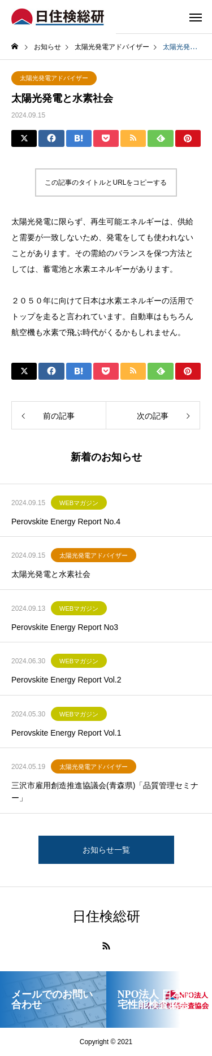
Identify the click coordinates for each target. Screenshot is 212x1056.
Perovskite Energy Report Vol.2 (66, 679)
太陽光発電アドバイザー (54, 78)
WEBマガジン (78, 502)
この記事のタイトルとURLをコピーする (106, 182)
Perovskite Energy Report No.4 (65, 521)
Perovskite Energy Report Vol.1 (66, 732)
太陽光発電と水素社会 (50, 574)
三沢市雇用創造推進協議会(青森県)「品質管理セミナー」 (104, 791)
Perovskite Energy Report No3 (64, 627)
